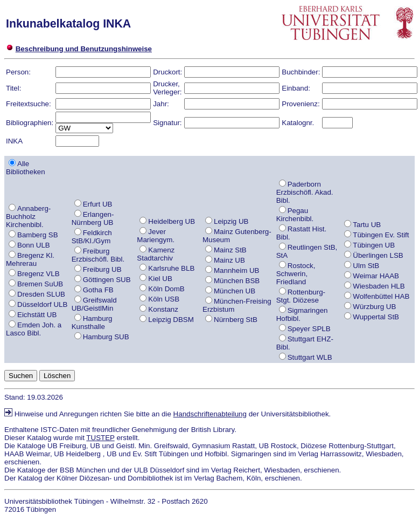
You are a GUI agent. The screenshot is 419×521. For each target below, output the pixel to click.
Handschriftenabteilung (210, 414)
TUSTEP (100, 438)
